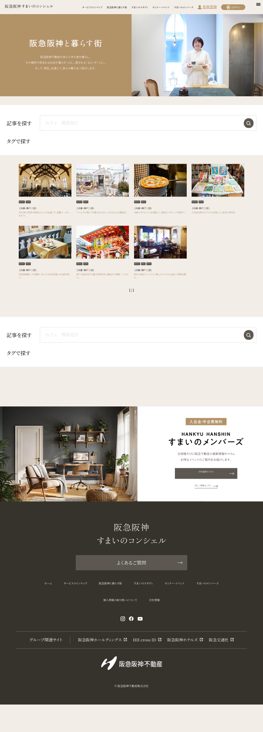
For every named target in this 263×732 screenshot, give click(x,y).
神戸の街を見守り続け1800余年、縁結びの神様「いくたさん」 (101, 296)
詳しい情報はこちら (206, 511)
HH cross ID (144, 667)
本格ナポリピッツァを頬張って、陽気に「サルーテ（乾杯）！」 (160, 229)
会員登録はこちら (214, 498)
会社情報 (163, 623)
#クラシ (23, 215)
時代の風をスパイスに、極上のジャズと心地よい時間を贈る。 (159, 296)
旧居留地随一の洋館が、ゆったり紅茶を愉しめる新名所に (45, 296)
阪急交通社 (221, 667)
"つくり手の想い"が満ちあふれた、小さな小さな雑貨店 (101, 229)
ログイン (235, 7)
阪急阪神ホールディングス (98, 667)
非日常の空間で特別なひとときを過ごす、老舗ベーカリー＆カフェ (44, 229)
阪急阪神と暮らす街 (117, 7)
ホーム (19, 605)
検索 (247, 123)
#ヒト (147, 281)
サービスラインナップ (92, 7)
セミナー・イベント (161, 7)
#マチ (32, 215)
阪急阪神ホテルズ (184, 667)
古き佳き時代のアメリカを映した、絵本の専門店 (217, 229)
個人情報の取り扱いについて (117, 623)
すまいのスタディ (140, 7)
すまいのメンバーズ (183, 7)
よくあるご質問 (149, 580)
